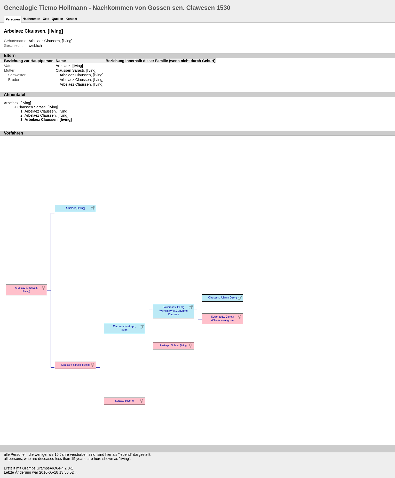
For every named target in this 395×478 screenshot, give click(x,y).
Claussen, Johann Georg (222, 297)
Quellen (57, 19)
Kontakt (71, 19)
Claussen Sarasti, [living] (76, 70)
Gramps (28, 468)
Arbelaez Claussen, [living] (82, 75)
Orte (46, 19)
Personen (13, 19)
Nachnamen (31, 19)
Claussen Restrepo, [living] (124, 328)
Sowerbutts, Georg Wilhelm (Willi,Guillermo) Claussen (173, 311)
